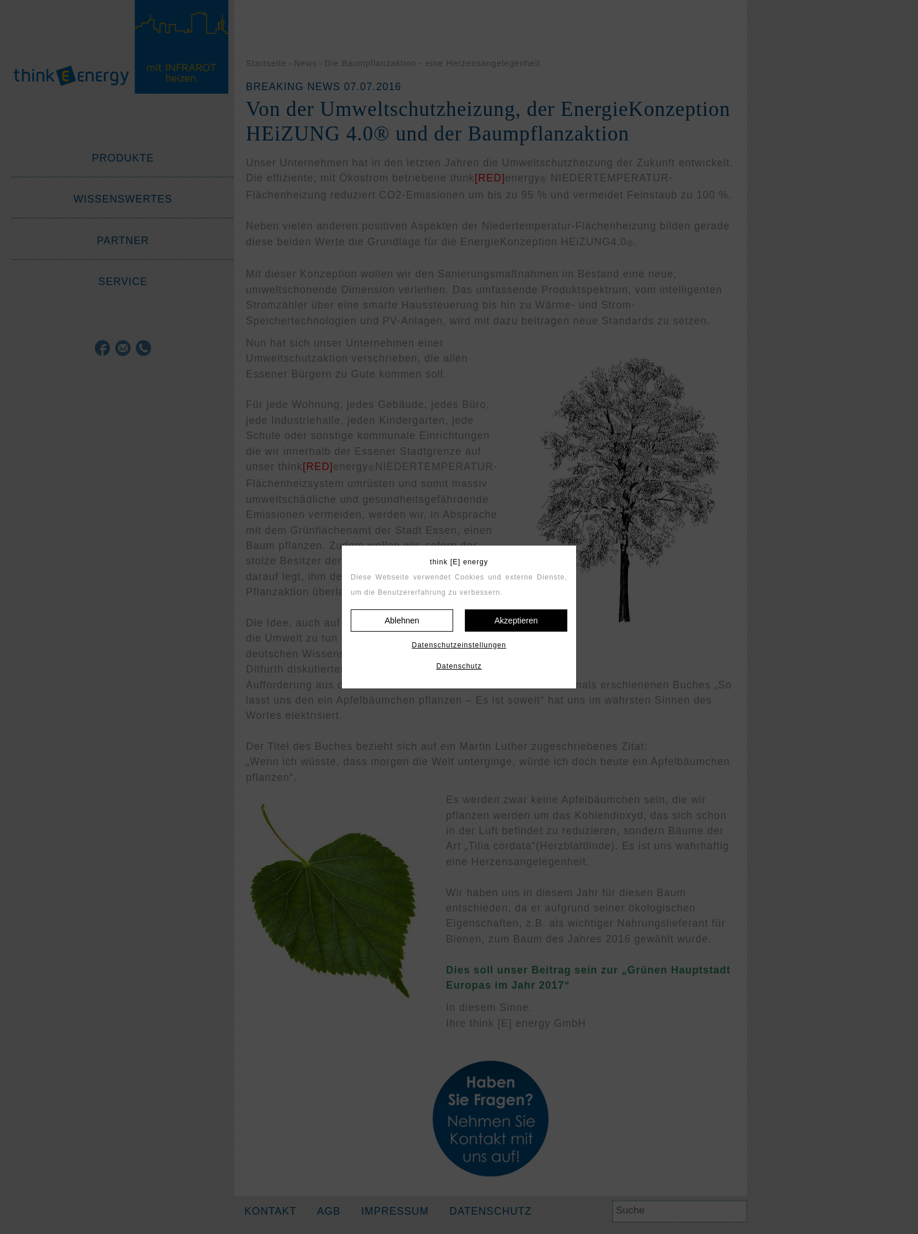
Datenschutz (459, 666)
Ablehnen (402, 620)
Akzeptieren (516, 620)
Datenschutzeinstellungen (459, 645)
